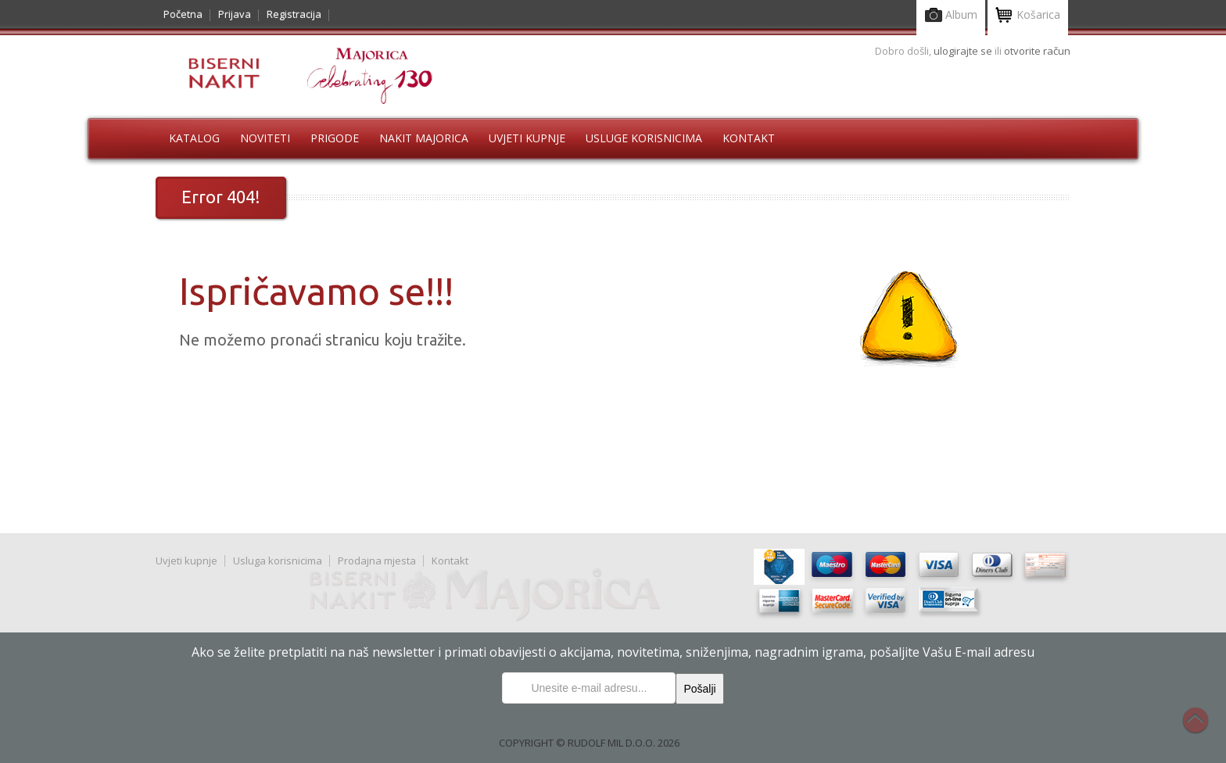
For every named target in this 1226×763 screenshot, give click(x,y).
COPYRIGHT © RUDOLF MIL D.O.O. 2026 (589, 743)
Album (950, 16)
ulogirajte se (964, 51)
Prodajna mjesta (377, 560)
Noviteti (265, 138)
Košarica (1027, 16)
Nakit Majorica (423, 138)
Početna (183, 14)
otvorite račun (1037, 51)
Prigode (334, 138)
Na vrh (1203, 728)
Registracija (294, 14)
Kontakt (748, 138)
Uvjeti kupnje (527, 138)
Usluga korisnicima (277, 560)
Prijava (234, 14)
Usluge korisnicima (644, 138)
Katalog (194, 138)
